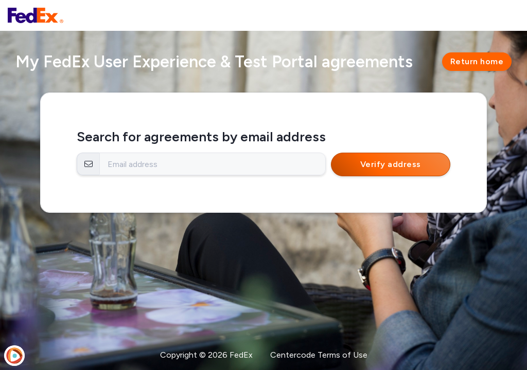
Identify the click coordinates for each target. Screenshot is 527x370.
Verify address (390, 164)
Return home (476, 61)
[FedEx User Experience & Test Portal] (35, 15)
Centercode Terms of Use (318, 355)
